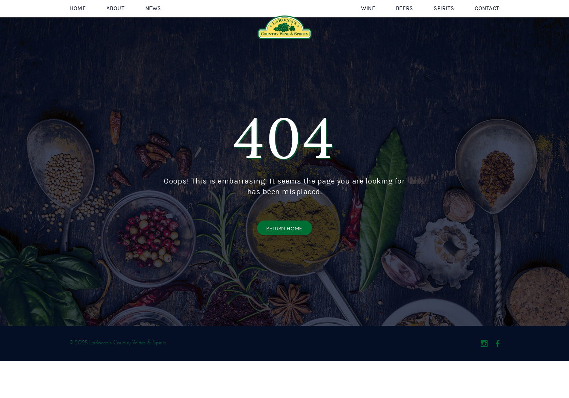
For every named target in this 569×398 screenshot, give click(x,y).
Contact (487, 27)
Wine (368, 27)
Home (77, 27)
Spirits (444, 27)
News (153, 27)
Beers (404, 27)
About (115, 27)
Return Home (284, 265)
